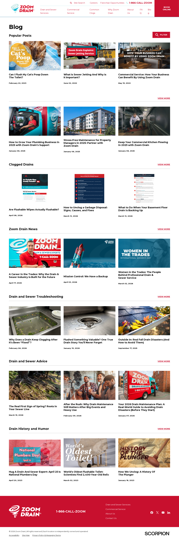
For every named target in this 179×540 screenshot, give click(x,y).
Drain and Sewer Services (118, 504)
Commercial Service (115, 509)
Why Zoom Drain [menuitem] (113, 11)
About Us (110, 514)
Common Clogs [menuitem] (94, 11)
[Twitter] (157, 512)
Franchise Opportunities (112, 3)
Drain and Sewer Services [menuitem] (48, 11)
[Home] (22, 8)
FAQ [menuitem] (141, 11)
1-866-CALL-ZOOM (71, 511)
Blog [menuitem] (149, 11)
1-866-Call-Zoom (139, 3)
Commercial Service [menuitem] (73, 11)
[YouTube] (163, 512)
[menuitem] (14, 535)
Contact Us (111, 518)
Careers (93, 3)
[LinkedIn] (168, 512)
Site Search (77, 3)
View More (164, 98)
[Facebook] (151, 512)
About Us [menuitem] (130, 11)
